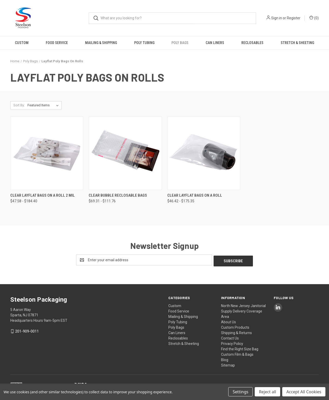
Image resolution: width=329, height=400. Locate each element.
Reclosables (252, 43)
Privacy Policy (232, 343)
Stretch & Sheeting (297, 43)
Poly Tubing (144, 43)
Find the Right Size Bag (239, 348)
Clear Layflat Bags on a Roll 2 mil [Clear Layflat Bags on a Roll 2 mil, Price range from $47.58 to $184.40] (42, 195)
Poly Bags (179, 43)
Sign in (276, 18)
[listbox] (44, 105)
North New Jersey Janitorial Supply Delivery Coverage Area (243, 310)
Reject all (267, 392)
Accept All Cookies (303, 392)
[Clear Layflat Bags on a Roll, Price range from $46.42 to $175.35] (203, 153)
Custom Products (235, 326)
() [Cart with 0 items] (314, 17)
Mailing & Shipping (101, 43)
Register (293, 18)
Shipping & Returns (236, 332)
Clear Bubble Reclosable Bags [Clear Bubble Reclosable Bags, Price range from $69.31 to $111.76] (118, 195)
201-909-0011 (27, 330)
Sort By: (19, 105)
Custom (22, 43)
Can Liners (215, 43)
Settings (240, 392)
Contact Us (230, 337)
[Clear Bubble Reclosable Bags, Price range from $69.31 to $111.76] (125, 153)
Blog (224, 359)
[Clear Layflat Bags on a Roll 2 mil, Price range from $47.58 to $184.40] (46, 153)
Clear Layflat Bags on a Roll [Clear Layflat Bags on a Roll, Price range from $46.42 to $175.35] (194, 195)
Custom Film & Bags (237, 353)
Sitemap (228, 364)
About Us (228, 321)
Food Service (57, 43)
